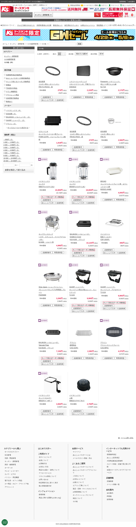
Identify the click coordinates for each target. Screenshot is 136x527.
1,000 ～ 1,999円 (11, 142)
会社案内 (131, 2)
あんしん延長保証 (113, 458)
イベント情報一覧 (113, 484)
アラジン (11, 124)
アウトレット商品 (12, 95)
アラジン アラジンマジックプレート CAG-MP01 (110, 345)
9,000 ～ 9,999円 (11, 156)
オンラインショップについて (83, 495)
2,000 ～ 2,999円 (11, 145)
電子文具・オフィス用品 (13, 480)
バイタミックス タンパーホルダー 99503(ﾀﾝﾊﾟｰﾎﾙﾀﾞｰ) (45, 398)
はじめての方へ (18, 5)
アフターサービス (45, 473)
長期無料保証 (111, 454)
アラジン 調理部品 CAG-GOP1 (74, 345)
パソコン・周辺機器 (12, 477)
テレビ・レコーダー (12, 471)
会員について (43, 460)
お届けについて (78, 482)
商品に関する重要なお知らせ (50, 498)
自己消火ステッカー (71, 25)
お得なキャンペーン (87, 25)
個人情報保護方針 (45, 486)
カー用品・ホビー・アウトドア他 (17, 484)
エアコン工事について (81, 485)
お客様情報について (80, 492)
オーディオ (9, 468)
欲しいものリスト (128, 5)
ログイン (104, 5)
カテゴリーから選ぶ (9, 15)
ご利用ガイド (42, 5)
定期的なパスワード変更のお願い (68, 20)
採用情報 (122, 2)
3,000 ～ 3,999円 (11, 148)
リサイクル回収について (47, 476)
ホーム (5, 44)
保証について (77, 498)
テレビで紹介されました (26, 25)
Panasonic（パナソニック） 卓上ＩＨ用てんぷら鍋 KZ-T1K (110, 84)
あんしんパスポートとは (81, 455)
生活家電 (8, 455)
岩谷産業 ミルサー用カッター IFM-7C (107, 134)
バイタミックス (13, 110)
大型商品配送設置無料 (115, 461)
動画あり (9, 101)
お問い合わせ (43, 479)
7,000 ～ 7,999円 (11, 153)
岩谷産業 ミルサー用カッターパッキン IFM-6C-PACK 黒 (80, 134)
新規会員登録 (75, 5)
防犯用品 (100, 25)
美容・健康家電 (10, 465)
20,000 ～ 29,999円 (12, 161)
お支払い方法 (43, 467)
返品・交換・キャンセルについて (85, 489)
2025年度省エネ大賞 (44, 25)
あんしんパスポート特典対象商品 (18, 78)
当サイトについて (45, 457)
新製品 (8, 85)
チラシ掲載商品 (11, 91)
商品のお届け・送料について (49, 470)
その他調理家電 (32, 44)
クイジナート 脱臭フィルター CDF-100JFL (106, 236)
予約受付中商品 (11, 88)
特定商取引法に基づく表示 (48, 483)
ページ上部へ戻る (127, 438)
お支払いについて (79, 479)
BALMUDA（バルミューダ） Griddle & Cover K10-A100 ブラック (80, 236)
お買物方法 (43, 463)
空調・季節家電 (10, 458)
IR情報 (109, 496)
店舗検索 (110, 481)
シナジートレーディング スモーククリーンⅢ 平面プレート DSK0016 (82, 84)
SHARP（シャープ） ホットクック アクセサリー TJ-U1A (110, 289)
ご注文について (78, 476)
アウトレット (9, 487)
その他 (43, 44)
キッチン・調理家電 (42, 15)
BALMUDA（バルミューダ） (18, 117)
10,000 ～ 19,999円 (12, 158)
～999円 (8, 140)
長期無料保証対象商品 (14, 75)
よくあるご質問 (30, 5)
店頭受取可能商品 (12, 98)
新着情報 (42, 494)
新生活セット (58, 25)
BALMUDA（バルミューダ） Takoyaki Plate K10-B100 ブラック (49, 345)
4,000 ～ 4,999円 (11, 150)
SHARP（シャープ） (15, 120)
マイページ (115, 5)
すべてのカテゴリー (12, 452)
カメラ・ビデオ (10, 474)
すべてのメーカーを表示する (18, 128)
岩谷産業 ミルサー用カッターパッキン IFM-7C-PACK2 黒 (49, 84)
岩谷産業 (11, 114)
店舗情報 (110, 478)
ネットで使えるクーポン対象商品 (18, 82)
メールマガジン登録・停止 (82, 458)
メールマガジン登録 (90, 5)
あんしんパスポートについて (83, 467)
